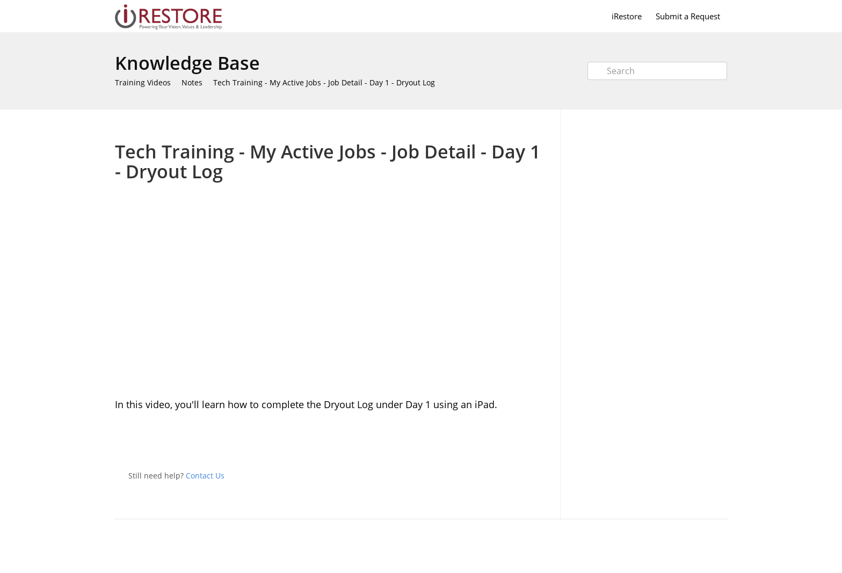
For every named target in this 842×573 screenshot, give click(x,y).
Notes (192, 82)
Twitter (520, 441)
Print (513, 125)
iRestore (627, 16)
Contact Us (205, 475)
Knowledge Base (187, 62)
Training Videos (143, 82)
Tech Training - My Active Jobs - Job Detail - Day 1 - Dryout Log (324, 82)
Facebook (541, 441)
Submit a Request (688, 16)
